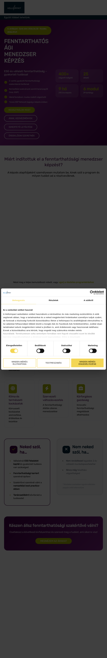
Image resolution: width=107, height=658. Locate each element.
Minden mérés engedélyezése (87, 363)
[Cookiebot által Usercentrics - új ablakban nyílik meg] (92, 292)
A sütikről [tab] (88, 300)
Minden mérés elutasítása (19, 363)
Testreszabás (53, 363)
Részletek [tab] (53, 300)
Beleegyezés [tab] (18, 300)
